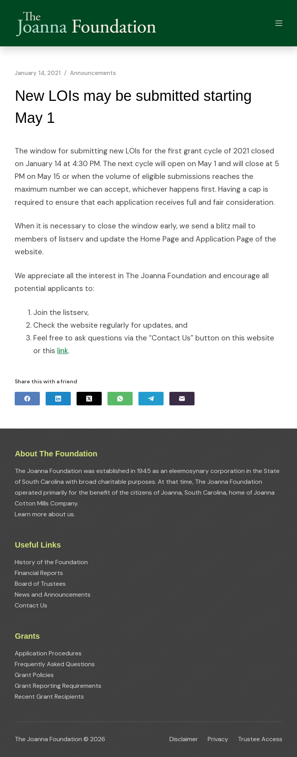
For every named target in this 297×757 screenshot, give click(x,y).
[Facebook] (27, 398)
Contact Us (31, 605)
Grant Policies (34, 675)
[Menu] (278, 23)
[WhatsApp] (120, 398)
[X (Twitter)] (89, 398)
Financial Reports (39, 573)
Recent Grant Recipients (49, 696)
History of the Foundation (51, 562)
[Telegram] (151, 398)
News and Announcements (52, 594)
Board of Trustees (40, 584)
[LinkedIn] (58, 398)
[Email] (182, 398)
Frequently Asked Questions (55, 664)
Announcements (93, 73)
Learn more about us (44, 514)
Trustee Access (260, 739)
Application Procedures (48, 653)
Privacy (218, 739)
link (62, 351)
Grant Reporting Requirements (58, 686)
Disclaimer (183, 739)
